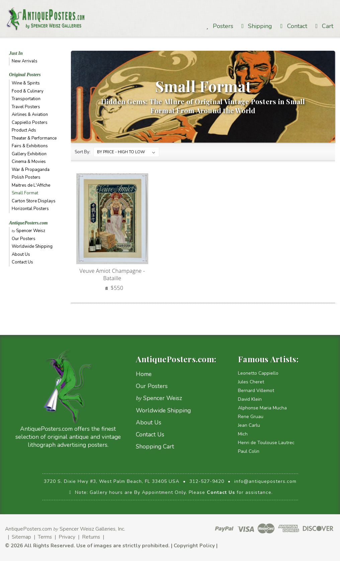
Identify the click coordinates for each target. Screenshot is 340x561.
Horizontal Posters (30, 209)
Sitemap (21, 536)
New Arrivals (24, 61)
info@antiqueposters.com (265, 481)
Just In (16, 53)
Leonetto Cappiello (258, 373)
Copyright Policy (194, 545)
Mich (243, 434)
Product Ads (24, 130)
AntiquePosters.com (28, 222)
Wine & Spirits (26, 83)
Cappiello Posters (30, 123)
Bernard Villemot (256, 390)
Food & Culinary (28, 91)
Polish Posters (26, 177)
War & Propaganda (31, 170)
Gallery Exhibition (29, 154)
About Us (21, 254)
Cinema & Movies (29, 162)
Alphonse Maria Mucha (262, 408)
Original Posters (25, 74)
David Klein (250, 399)
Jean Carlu (249, 425)
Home (144, 374)
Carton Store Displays (34, 201)
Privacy (67, 536)
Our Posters (23, 239)
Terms (45, 536)
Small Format (25, 193)
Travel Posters (26, 107)
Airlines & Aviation (30, 115)
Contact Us (22, 262)
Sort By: (82, 152)
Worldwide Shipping (32, 246)
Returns (91, 536)
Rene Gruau (250, 416)
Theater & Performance (34, 138)
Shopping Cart (155, 446)
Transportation (26, 99)
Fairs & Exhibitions (30, 146)
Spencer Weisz (28, 231)
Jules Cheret (251, 382)
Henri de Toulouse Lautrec (266, 442)
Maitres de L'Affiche (31, 185)
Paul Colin (248, 451)
